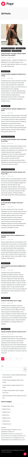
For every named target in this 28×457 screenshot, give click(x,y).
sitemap (3, 427)
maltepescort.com (18, 438)
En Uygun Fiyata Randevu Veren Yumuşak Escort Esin (13, 140)
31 (17, 358)
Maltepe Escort (16, 50)
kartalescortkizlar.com (18, 436)
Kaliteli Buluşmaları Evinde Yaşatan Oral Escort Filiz (13, 173)
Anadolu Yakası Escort (8, 48)
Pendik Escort (5, 106)
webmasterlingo (6, 429)
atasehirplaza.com (6, 440)
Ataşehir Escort (20, 48)
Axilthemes (9, 452)
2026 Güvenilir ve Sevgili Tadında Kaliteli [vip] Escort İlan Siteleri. (13, 54)
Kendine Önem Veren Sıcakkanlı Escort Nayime (12, 236)
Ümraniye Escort (6, 424)
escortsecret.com (6, 436)
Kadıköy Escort (6, 50)
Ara (2, 366)
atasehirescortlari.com (8, 434)
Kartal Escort (5, 71)
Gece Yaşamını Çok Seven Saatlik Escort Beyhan (13, 267)
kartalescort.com (16, 429)
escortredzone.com (7, 438)
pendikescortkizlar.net (7, 431)
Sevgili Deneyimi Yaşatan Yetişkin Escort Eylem (13, 109)
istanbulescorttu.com (18, 440)
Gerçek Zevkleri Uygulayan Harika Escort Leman (13, 75)
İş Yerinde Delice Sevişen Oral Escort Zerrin (12, 203)
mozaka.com (18, 434)
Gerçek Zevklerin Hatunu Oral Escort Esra (13, 332)
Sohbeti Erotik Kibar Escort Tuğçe (11, 301)
